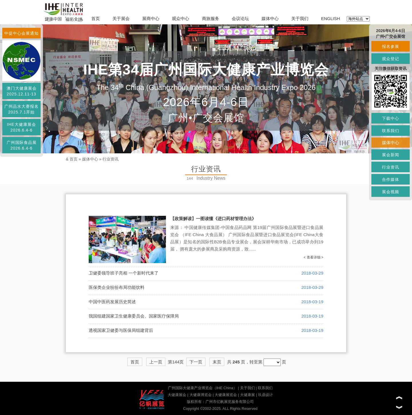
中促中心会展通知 (21, 33)
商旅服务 (210, 18)
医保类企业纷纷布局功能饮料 (116, 287)
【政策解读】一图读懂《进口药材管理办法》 (213, 218)
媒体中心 (270, 18)
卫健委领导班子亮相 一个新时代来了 (124, 273)
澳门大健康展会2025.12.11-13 (22, 91)
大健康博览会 (200, 395)
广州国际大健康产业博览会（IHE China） (202, 388)
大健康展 (247, 395)
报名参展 (390, 46)
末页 (217, 361)
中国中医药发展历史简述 (112, 301)
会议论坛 (240, 18)
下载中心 (390, 118)
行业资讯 (110, 159)
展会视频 (390, 191)
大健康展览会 (226, 395)
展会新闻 (390, 154)
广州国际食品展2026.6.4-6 (22, 145)
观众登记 (390, 58)
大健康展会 (177, 395)
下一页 (195, 361)
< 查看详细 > (313, 257)
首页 (95, 18)
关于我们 (299, 18)
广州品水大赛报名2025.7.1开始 (21, 109)
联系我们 (265, 388)
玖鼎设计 (265, 395)
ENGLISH (330, 18)
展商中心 (150, 18)
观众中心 (180, 18)
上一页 (155, 361)
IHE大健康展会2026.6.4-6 (21, 127)
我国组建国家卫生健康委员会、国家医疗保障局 (134, 316)
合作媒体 (390, 179)
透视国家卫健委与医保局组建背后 (121, 330)
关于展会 (121, 18)
